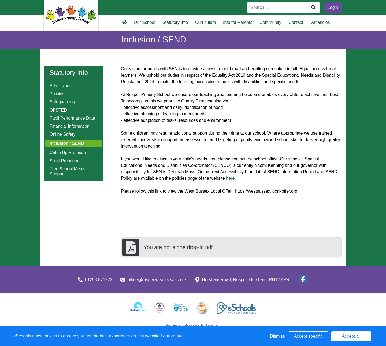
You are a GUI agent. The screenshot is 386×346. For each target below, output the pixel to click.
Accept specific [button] (308, 336)
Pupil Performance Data (72, 118)
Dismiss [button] (277, 336)
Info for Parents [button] (237, 22)
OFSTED (58, 110)
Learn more (172, 336)
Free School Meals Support (67, 171)
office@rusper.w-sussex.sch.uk (157, 279)
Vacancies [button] (320, 22)
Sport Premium (64, 161)
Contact (295, 22)
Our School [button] (144, 22)
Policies (57, 93)
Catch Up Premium (68, 152)
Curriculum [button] (205, 22)
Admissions (61, 85)
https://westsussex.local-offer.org (265, 191)
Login (333, 7)
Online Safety (62, 134)
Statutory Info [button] (175, 22)
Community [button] (270, 22)
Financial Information (70, 126)
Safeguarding (62, 102)
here (230, 178)
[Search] (277, 7)
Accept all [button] (351, 336)
